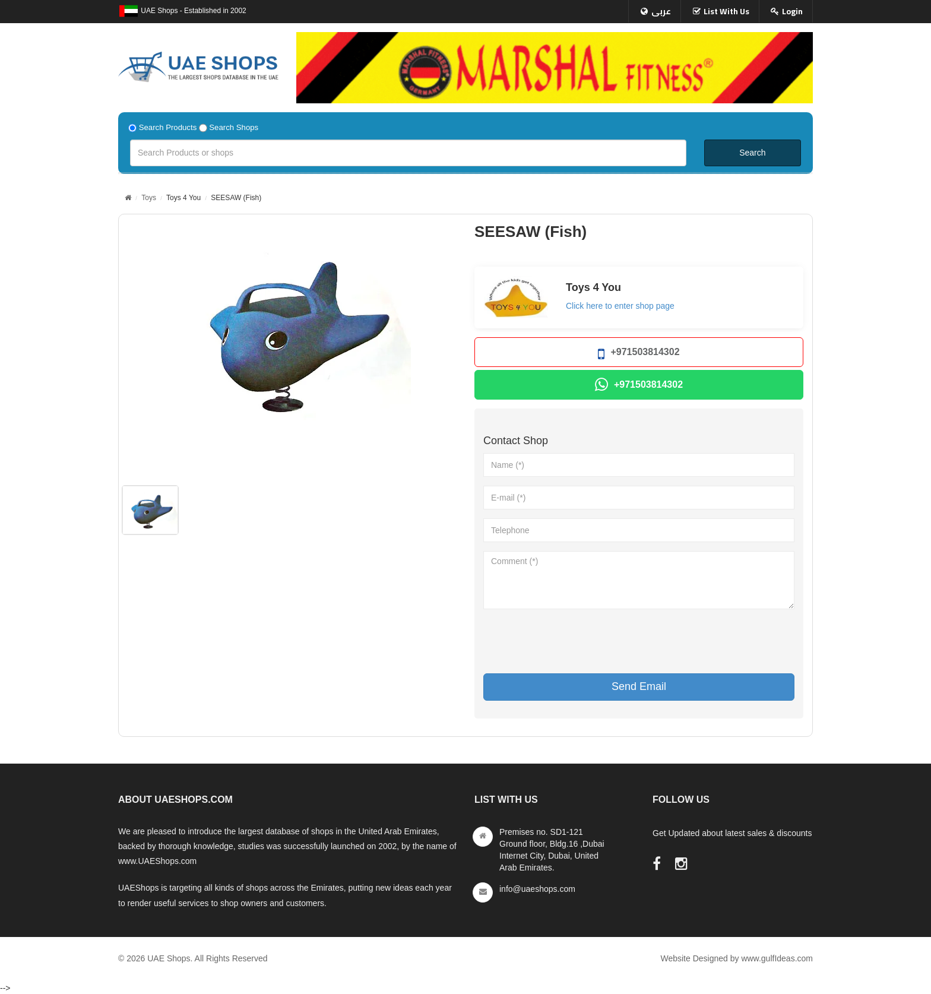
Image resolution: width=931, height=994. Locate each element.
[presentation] (573, 641)
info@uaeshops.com (537, 889)
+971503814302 (638, 354)
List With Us (726, 11)
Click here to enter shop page (620, 306)
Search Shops (233, 127)
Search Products (168, 127)
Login (792, 11)
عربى (661, 11)
